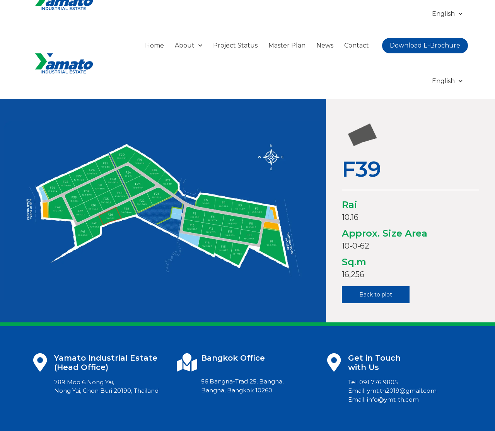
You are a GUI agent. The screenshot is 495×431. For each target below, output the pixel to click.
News (324, 45)
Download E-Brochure (425, 45)
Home (154, 45)
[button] (376, 294)
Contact (356, 45)
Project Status (235, 45)
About (188, 45)
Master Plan (287, 45)
